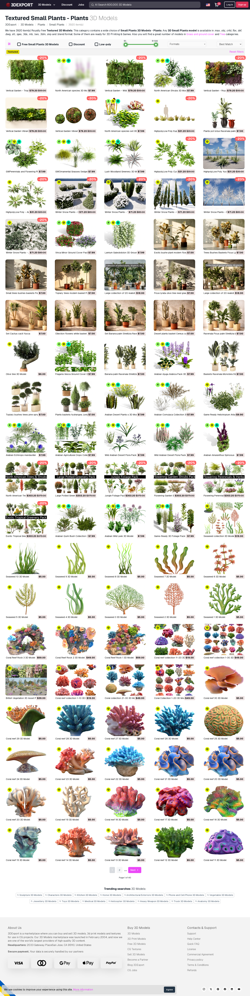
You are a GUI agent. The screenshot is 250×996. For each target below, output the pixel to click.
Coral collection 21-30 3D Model (121, 698)
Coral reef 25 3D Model (216, 738)
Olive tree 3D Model (16, 374)
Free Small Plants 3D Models (38, 44)
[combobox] (186, 44)
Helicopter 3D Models (121, 901)
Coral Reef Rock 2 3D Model (70, 657)
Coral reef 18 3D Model (116, 819)
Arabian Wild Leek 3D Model (119, 536)
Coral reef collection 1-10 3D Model (73, 698)
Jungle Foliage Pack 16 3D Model (122, 495)
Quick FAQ (193, 944)
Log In (229, 4)
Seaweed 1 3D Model (214, 617)
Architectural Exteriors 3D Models (143, 895)
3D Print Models (136, 939)
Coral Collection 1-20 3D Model (170, 698)
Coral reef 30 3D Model (216, 698)
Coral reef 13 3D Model (116, 860)
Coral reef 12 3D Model (166, 860)
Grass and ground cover (200, 34)
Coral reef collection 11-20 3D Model (173, 657)
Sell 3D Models (136, 954)
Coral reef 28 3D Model (67, 738)
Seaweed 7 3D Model (165, 576)
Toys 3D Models (69, 901)
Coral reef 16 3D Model (215, 819)
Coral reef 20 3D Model (216, 779)
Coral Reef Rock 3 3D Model (20, 657)
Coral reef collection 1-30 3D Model (222, 657)
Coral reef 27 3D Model (117, 738)
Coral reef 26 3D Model (166, 738)
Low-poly (103, 44)
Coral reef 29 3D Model (18, 738)
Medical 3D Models (93, 901)
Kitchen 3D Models (85, 895)
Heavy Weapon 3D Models (152, 901)
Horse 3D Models (110, 895)
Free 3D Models (136, 944)
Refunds (192, 970)
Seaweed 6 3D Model (215, 576)
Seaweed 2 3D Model (165, 617)
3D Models (133, 933)
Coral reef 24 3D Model (18, 779)
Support (191, 933)
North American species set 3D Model (124, 131)
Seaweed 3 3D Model (116, 617)
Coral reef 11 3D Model (215, 860)
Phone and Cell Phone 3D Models (185, 895)
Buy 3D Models (138, 928)
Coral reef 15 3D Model (17, 860)
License (191, 949)
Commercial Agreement (200, 954)
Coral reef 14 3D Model (67, 860)
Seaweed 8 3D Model (116, 576)
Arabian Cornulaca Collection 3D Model (174, 414)
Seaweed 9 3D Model (66, 576)
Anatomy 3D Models (207, 901)
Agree (169, 989)
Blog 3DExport (135, 965)
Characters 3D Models (58, 895)
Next (134, 870)
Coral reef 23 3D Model (67, 779)
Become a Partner (137, 959)
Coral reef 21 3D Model (166, 779)
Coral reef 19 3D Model (67, 819)
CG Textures (134, 949)
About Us (15, 928)
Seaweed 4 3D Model (66, 617)
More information (83, 989)
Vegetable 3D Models (220, 895)
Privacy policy (195, 959)
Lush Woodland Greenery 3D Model (123, 171)
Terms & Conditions (198, 965)
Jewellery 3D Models (43, 901)
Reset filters (236, 51)
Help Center (194, 939)
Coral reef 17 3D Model (165, 819)
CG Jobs (132, 970)
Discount (77, 44)
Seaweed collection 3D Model (219, 536)
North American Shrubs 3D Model (171, 90)
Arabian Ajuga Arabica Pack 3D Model (173, 374)
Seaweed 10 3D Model (17, 576)
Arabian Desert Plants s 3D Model (122, 414)
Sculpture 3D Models (29, 895)
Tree (222, 34)
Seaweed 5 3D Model (17, 617)
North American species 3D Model (72, 90)
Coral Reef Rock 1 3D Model (119, 657)
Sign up (242, 4)
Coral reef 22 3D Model (117, 779)
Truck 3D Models (181, 901)
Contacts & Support (202, 928)
